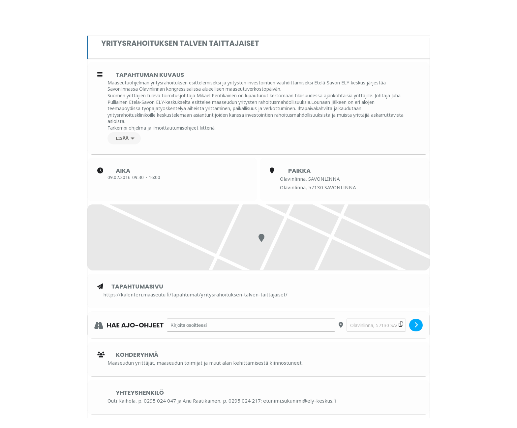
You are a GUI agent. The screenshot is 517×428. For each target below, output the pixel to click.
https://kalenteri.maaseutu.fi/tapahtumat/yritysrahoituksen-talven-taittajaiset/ (195, 294)
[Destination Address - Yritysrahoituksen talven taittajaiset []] (376, 325)
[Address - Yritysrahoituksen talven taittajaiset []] (251, 325)
